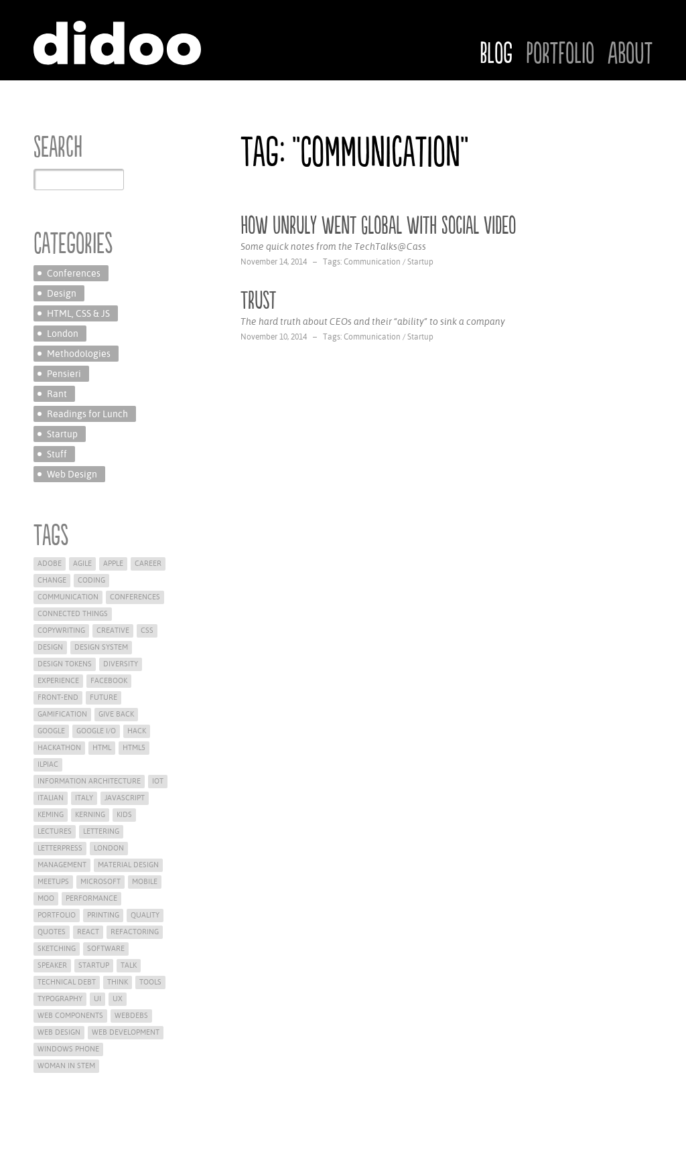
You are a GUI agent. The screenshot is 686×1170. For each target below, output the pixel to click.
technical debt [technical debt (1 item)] (67, 982)
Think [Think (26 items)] (117, 982)
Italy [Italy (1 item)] (84, 798)
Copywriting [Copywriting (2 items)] (61, 630)
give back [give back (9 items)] (116, 714)
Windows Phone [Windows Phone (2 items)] (68, 1049)
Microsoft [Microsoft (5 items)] (100, 881)
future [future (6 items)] (103, 697)
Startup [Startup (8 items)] (93, 965)
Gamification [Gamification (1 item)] (62, 714)
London (62, 333)
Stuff (57, 454)
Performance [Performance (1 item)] (91, 898)
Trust (258, 301)
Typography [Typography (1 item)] (60, 999)
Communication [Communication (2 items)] (68, 597)
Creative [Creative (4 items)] (112, 630)
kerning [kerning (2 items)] (90, 814)
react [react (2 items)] (88, 932)
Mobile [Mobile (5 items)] (144, 881)
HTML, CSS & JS (78, 313)
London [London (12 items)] (109, 848)
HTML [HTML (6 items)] (101, 747)
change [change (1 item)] (52, 580)
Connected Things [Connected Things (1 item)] (73, 613)
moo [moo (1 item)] (46, 898)
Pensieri (64, 373)
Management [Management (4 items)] (62, 865)
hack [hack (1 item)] (136, 731)
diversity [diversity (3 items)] (120, 664)
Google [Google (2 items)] (51, 731)
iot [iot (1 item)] (157, 781)
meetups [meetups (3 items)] (53, 881)
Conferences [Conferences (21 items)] (135, 597)
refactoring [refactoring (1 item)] (135, 932)
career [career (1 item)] (148, 563)
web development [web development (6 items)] (125, 1032)
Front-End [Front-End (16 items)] (58, 697)
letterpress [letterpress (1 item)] (60, 848)
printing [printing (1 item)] (103, 915)
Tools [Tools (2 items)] (150, 982)
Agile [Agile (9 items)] (82, 563)
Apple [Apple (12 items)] (113, 563)
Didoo (117, 43)
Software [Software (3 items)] (106, 948)
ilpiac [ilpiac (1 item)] (48, 764)
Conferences (73, 273)
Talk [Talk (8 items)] (129, 965)
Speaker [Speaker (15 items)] (52, 965)
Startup (420, 262)
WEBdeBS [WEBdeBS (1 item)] (131, 1015)
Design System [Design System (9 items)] (101, 647)
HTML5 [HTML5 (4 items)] (134, 747)
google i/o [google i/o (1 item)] (96, 731)
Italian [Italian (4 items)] (51, 798)
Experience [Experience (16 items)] (58, 680)
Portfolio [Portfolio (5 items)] (57, 915)
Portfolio (560, 54)
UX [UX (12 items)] (118, 999)
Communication (372, 262)
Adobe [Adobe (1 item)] (50, 563)
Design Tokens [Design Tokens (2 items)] (65, 664)
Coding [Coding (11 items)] (91, 580)
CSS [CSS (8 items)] (147, 630)
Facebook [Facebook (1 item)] (108, 680)
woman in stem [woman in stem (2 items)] (66, 1066)
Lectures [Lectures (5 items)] (55, 831)
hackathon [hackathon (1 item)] (59, 747)
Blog (496, 54)
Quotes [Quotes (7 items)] (52, 932)
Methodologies (79, 353)
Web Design (72, 474)
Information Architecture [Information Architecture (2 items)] (89, 781)
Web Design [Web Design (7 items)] (59, 1032)
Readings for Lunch (87, 414)
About (630, 54)
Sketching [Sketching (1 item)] (57, 948)
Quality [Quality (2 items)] (145, 915)
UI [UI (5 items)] (97, 999)
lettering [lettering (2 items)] (101, 831)
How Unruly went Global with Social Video (378, 226)
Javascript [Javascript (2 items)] (125, 798)
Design (61, 293)
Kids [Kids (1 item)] (124, 814)
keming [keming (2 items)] (51, 814)
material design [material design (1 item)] (128, 865)
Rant (57, 393)
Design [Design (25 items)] (50, 647)
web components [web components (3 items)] (70, 1015)
